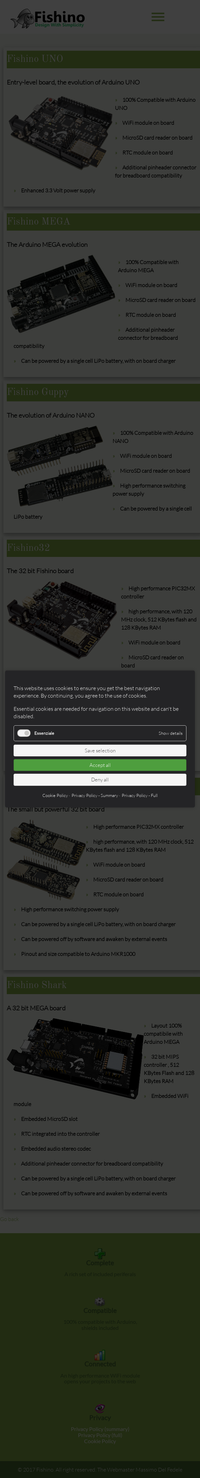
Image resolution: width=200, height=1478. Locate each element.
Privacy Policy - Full (140, 795)
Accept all (100, 765)
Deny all (100, 780)
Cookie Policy (55, 795)
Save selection (100, 750)
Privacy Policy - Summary (95, 795)
